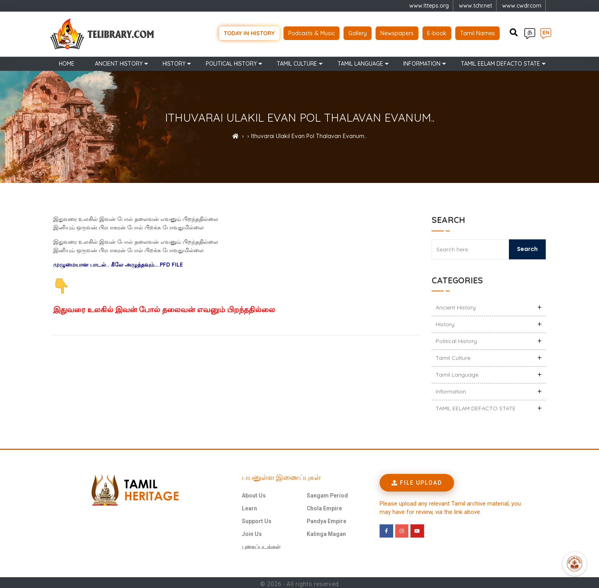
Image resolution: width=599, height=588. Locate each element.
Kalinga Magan (326, 531)
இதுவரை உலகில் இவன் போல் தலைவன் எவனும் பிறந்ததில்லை (164, 307)
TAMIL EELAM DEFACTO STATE (500, 60)
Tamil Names (477, 32)
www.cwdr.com (521, 5)
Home (66, 60)
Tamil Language (360, 60)
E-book (436, 32)
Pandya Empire (326, 518)
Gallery (357, 32)
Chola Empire (324, 505)
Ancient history (119, 60)
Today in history (249, 32)
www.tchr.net (475, 5)
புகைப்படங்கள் (261, 544)
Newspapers (397, 32)
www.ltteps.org (429, 5)
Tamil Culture (297, 60)
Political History (231, 60)
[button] (417, 480)
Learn (249, 505)
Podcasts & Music (311, 32)
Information (421, 60)
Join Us (252, 531)
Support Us (256, 518)
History (174, 60)
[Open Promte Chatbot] (574, 563)
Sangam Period (327, 493)
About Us (254, 493)
